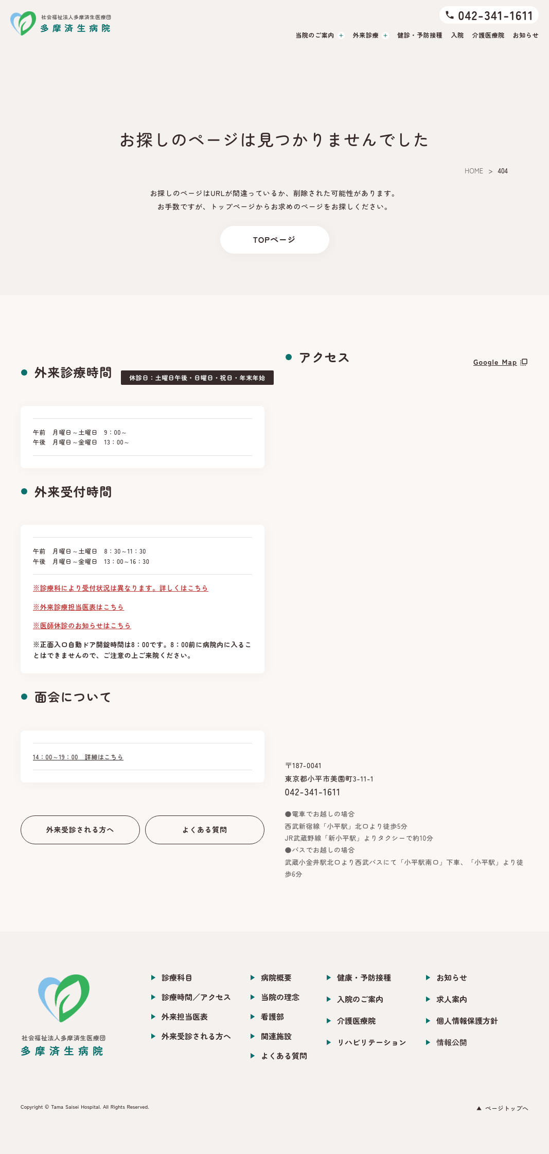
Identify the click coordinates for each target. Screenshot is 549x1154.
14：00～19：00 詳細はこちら (78, 756)
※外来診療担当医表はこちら (78, 607)
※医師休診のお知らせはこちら (82, 625)
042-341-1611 (313, 791)
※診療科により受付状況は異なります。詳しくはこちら (120, 588)
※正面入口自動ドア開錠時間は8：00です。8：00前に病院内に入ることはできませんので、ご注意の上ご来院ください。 (142, 650)
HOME (474, 170)
